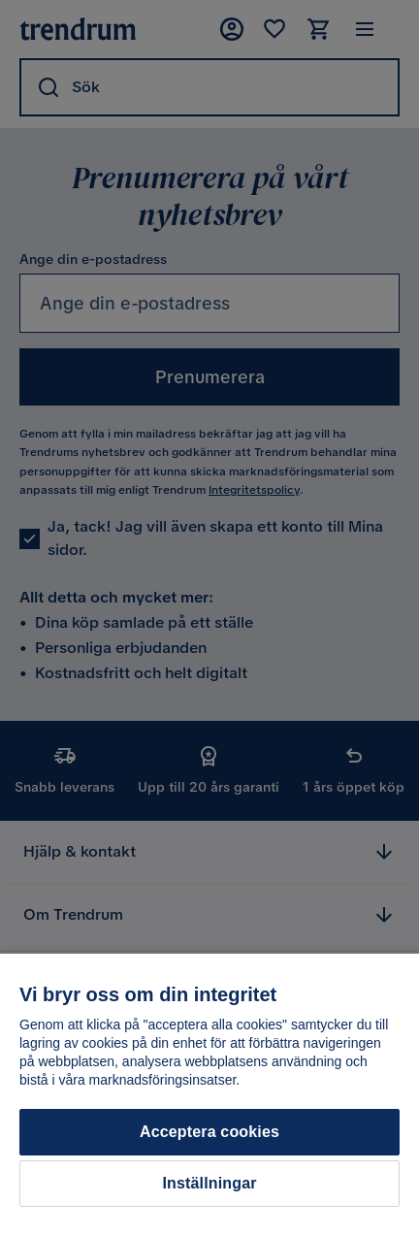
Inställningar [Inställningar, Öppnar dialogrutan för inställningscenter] (209, 1183)
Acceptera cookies (209, 1131)
